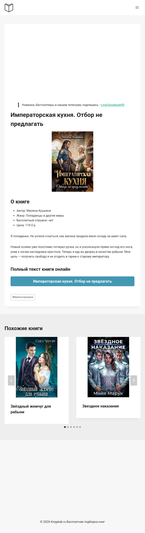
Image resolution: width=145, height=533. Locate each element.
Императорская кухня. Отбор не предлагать (72, 281)
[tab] (65, 427)
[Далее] (133, 380)
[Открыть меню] (136, 7)
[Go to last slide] (11, 380)
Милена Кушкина (22, 297)
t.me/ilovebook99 (112, 105)
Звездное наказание (100, 406)
